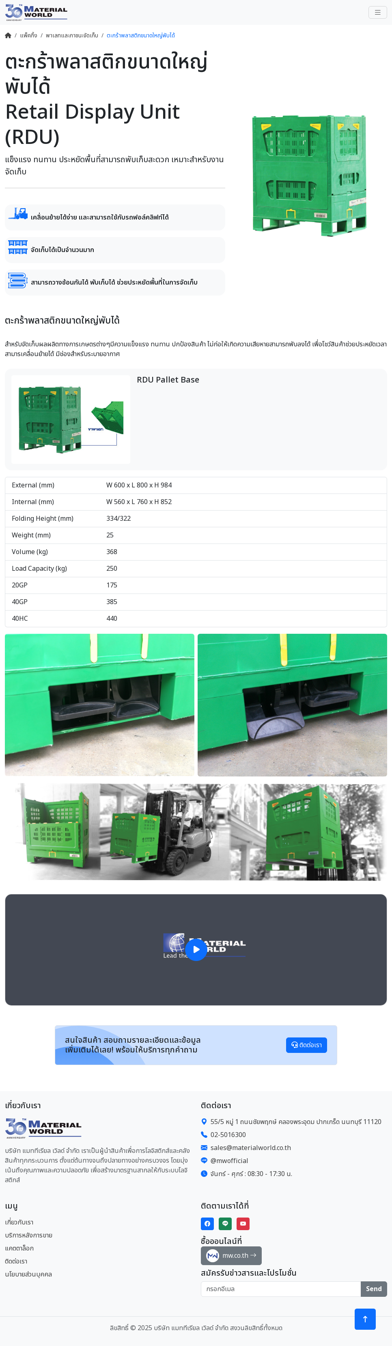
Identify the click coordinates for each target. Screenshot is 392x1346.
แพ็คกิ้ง (28, 35)
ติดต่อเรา (306, 1045)
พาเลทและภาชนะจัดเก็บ (72, 35)
